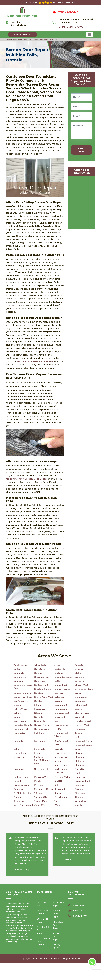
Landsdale (39, 749)
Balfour (17, 669)
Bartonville (60, 669)
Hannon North (41, 725)
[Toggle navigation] (89, 34)
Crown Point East (23, 697)
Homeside (80, 729)
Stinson (79, 793)
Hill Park (58, 729)
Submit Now (81, 150)
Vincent (18, 805)
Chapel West (81, 685)
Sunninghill (60, 797)
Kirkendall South (83, 745)
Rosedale (80, 785)
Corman (58, 693)
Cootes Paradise (22, 693)
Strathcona (40, 797)
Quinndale (80, 777)
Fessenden (40, 709)
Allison (57, 665)
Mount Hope (61, 765)
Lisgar (37, 753)
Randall (38, 781)
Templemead (21, 801)
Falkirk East (81, 705)
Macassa (79, 753)
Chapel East (60, 685)
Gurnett (58, 721)
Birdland (58, 673)
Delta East (59, 697)
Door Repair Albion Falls (21, 40)
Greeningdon (20, 721)
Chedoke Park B (42, 689)
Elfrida (37, 705)
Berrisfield (19, 673)
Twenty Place (82, 801)
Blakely (78, 673)
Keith (77, 737)
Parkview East (21, 777)
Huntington (20, 733)
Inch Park (39, 733)
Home (8, 40)
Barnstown (40, 669)
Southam (79, 789)
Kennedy (18, 741)
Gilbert (17, 713)
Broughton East (42, 677)
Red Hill (58, 781)
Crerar (78, 693)
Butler (57, 681)
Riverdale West (22, 785)
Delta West (81, 697)
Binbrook (39, 673)
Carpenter (80, 681)
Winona (79, 809)
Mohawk (79, 761)
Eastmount (81, 701)
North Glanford (82, 769)
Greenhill (79, 717)
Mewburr (79, 757)
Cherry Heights (62, 689)
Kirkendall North (83, 741)
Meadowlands (61, 757)
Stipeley (18, 797)
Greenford (59, 717)
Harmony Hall (21, 729)
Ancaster (79, 665)
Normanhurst (41, 769)
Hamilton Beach (83, 721)
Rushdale (19, 789)
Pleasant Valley (62, 777)
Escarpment (60, 705)
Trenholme (60, 801)
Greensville (39, 721)
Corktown (39, 693)
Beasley (79, 669)
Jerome (79, 733)
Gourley (18, 717)
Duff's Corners (21, 701)
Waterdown (40, 805)
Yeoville (18, 813)
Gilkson (38, 713)
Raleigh (18, 781)
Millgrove (59, 761)
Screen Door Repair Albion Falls (44, 40)
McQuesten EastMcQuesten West (42, 760)
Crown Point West (43, 697)
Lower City (59, 753)
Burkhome (39, 681)
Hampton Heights (23, 725)
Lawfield (58, 749)
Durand (58, 701)
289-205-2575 (70, 27)
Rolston (58, 785)
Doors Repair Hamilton (49, 966)
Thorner (38, 801)
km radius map (81, 203)
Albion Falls (40, 665)
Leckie (78, 749)
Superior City (81, 797)
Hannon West (82, 725)
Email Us (77, 918)
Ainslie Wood (21, 665)
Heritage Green (42, 729)
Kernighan (39, 741)
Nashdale (19, 769)
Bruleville (79, 677)
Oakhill (78, 773)
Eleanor (18, 705)
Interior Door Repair (56, 921)
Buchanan (19, 681)
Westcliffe (80, 805)
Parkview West (42, 777)
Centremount (41, 685)
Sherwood (59, 789)
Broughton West (63, 677)
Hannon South (61, 725)
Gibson (78, 709)
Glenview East (61, 713)
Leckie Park (20, 753)
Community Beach (84, 689)
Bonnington (20, 677)
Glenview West (82, 713)
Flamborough (61, 709)
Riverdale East (82, 781)
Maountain (19, 757)
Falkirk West (20, 709)
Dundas (38, 701)
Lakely (17, 749)
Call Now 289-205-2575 (23, 34)
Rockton (38, 785)
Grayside (38, 717)
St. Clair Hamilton (63, 793)
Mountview (81, 765)
